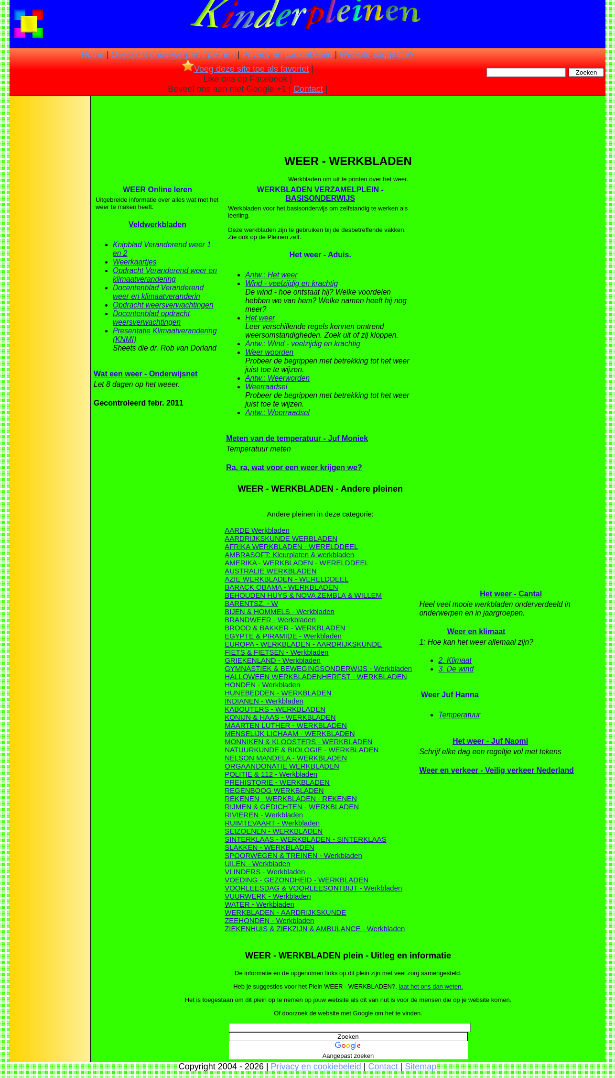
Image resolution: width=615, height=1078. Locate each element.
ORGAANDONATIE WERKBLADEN (282, 766)
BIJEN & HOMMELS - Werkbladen (279, 611)
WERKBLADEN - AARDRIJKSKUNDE (285, 912)
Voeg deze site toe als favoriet (245, 69)
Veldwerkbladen (157, 224)
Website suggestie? (376, 54)
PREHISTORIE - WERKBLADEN (277, 782)
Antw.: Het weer (271, 275)
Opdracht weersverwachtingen (163, 305)
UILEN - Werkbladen (257, 863)
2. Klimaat (454, 660)
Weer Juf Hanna (450, 695)
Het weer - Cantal (511, 594)
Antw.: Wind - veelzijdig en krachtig (302, 344)
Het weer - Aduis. (320, 255)
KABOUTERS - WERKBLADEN (275, 709)
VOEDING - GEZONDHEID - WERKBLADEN (296, 880)
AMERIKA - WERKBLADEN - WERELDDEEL (297, 563)
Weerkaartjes (135, 262)
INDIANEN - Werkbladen (264, 701)
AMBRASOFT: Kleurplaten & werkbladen (289, 554)
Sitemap (420, 1066)
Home (92, 54)
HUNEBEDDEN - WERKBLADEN (278, 693)
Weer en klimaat (476, 631)
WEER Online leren (157, 190)
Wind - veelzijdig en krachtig (291, 283)
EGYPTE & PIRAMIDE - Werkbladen (283, 636)
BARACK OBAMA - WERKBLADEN (281, 587)
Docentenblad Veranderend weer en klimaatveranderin (158, 292)
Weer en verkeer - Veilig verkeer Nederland (496, 770)
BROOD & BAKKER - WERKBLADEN (285, 628)
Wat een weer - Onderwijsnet (145, 374)
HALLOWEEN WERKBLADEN (273, 676)
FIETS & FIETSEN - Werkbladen (276, 652)
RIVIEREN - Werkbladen (264, 815)
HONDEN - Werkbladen (262, 685)
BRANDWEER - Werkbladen (270, 620)
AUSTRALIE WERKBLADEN (271, 571)
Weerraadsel (266, 387)
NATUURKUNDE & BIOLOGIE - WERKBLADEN (301, 750)
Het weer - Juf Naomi (490, 741)
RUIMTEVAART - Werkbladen (272, 823)
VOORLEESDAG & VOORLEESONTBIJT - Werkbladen (313, 888)
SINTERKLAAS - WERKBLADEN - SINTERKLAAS (305, 839)
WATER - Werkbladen (259, 904)
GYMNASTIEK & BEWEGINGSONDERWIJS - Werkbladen (318, 668)
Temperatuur (459, 715)
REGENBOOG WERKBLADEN (274, 790)
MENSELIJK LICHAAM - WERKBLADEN (290, 733)
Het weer (260, 318)
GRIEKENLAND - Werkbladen (273, 660)
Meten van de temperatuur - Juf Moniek (297, 438)
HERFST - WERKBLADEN (364, 676)
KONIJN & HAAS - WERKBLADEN (280, 717)
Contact (308, 89)
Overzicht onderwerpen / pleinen (173, 54)
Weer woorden (269, 352)
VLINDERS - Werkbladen (265, 872)
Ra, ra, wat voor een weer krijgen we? (294, 467)
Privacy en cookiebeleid (287, 54)
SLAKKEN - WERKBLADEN (269, 847)
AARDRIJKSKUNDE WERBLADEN (281, 538)
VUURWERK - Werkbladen (268, 896)
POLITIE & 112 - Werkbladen (271, 774)
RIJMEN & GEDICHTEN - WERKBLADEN (292, 807)
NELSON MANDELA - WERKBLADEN (286, 758)
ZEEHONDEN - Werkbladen (269, 920)
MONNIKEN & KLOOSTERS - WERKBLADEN (298, 741)
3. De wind (456, 669)
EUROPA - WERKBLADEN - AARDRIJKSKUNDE (303, 644)
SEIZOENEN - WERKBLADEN (274, 831)
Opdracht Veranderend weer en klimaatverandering (165, 274)
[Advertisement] (49, 248)
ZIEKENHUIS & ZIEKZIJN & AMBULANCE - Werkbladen (315, 928)
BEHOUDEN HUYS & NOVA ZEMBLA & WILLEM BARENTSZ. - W (303, 599)
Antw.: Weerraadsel (277, 412)
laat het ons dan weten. (431, 986)
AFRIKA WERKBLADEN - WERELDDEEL (291, 546)
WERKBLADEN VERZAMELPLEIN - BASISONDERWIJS (320, 194)
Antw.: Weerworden (277, 378)
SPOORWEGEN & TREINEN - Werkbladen (293, 855)
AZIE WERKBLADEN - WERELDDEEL (286, 579)
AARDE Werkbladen (257, 530)
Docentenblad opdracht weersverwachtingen (151, 317)
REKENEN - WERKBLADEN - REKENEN (291, 798)
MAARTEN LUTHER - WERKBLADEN (286, 725)
